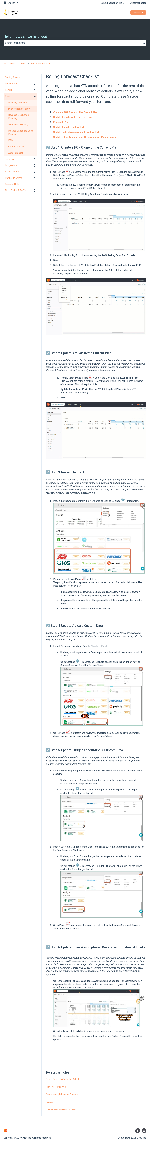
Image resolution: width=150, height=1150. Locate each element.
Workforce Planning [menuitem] (18, 124)
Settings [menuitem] (9, 159)
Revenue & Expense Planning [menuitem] (18, 117)
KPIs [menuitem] (10, 140)
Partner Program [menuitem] (13, 178)
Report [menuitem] (8, 90)
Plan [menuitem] (7, 96)
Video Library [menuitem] (12, 171)
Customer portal (138, 2)
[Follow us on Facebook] (137, 1130)
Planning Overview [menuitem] (17, 102)
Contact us (138, 12)
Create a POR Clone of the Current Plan (75, 112)
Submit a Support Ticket (113, 2)
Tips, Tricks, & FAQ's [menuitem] (15, 190)
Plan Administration (40, 63)
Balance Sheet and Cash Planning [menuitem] (20, 132)
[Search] (143, 43)
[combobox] (72, 43)
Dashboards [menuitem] (11, 83)
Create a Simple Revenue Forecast (62, 1094)
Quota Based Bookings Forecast (61, 1110)
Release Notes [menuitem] (12, 184)
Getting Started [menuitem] (12, 77)
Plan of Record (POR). (56, 1087)
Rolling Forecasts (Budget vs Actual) (62, 1079)
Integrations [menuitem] (11, 165)
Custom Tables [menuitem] (16, 146)
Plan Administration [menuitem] (19, 108)
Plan (23, 63)
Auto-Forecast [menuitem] (15, 152)
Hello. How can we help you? (26, 37)
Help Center (10, 63)
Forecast (50, 1102)
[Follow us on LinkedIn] (144, 1130)
